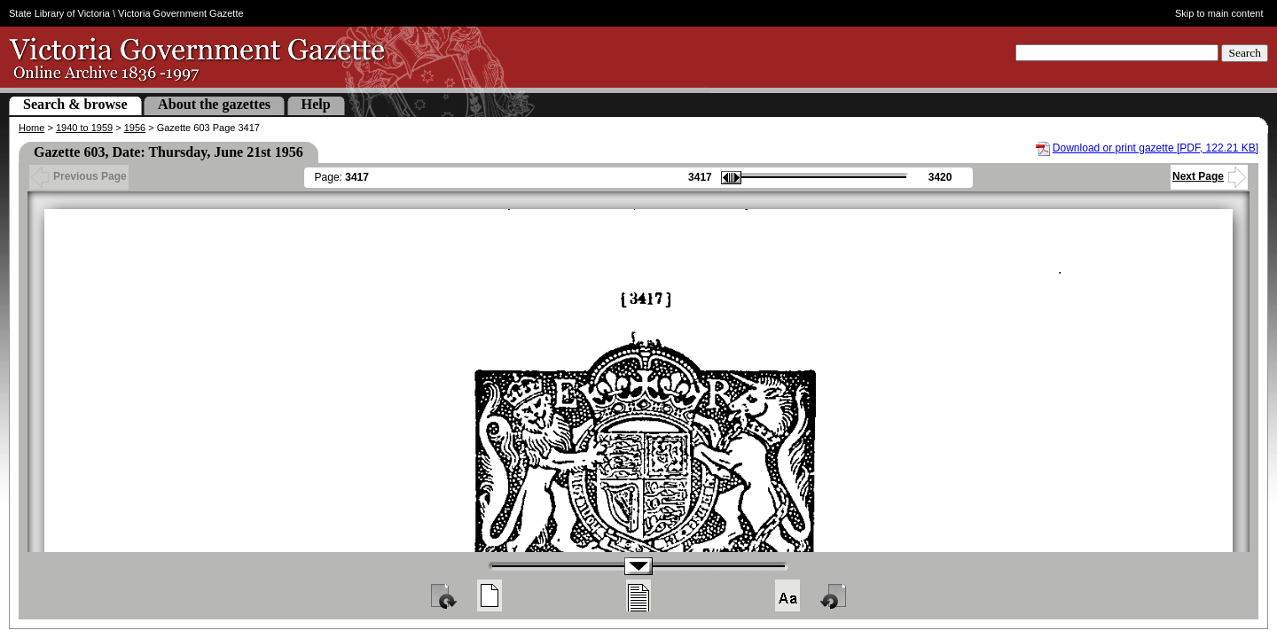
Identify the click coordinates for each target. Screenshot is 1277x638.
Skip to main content (1219, 13)
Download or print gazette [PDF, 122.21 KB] (1155, 148)
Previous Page (79, 176)
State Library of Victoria (59, 13)
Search (1244, 52)
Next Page (1209, 176)
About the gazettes (214, 104)
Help (316, 104)
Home (31, 127)
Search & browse (75, 104)
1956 (134, 127)
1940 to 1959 (84, 127)
